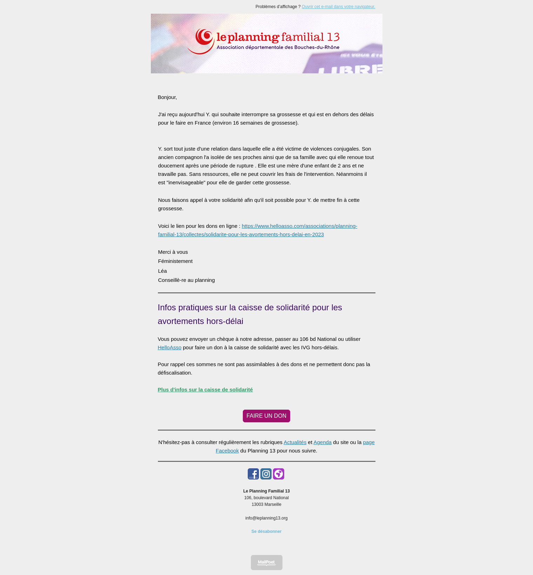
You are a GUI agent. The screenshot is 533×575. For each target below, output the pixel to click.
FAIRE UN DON (267, 416)
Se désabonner (266, 531)
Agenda (322, 442)
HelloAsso (170, 347)
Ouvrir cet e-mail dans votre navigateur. (338, 6)
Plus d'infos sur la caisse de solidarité (205, 389)
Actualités (295, 442)
